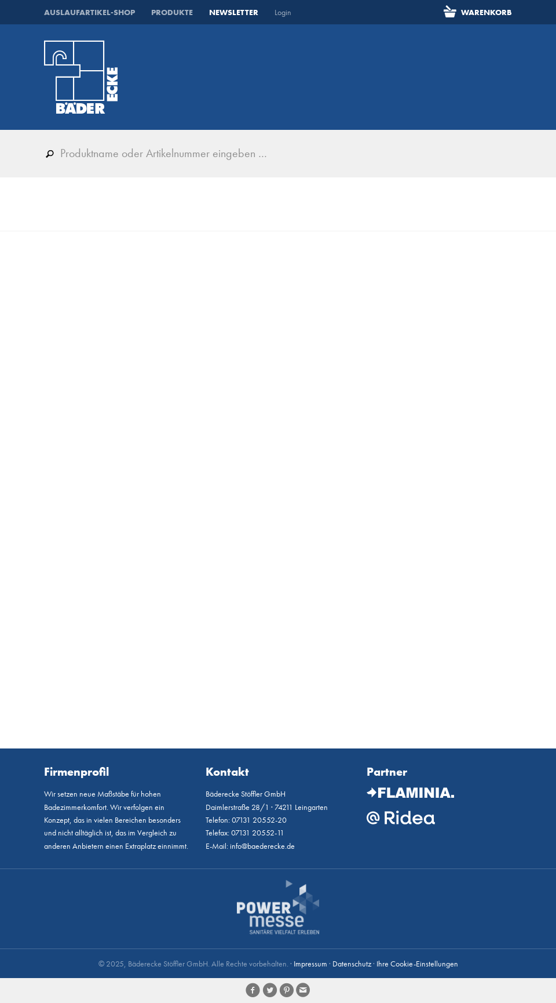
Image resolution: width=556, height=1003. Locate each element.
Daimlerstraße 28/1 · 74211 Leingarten (267, 807)
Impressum (310, 963)
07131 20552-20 (259, 820)
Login (283, 12)
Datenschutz (351, 963)
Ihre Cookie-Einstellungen (417, 963)
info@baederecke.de (262, 846)
